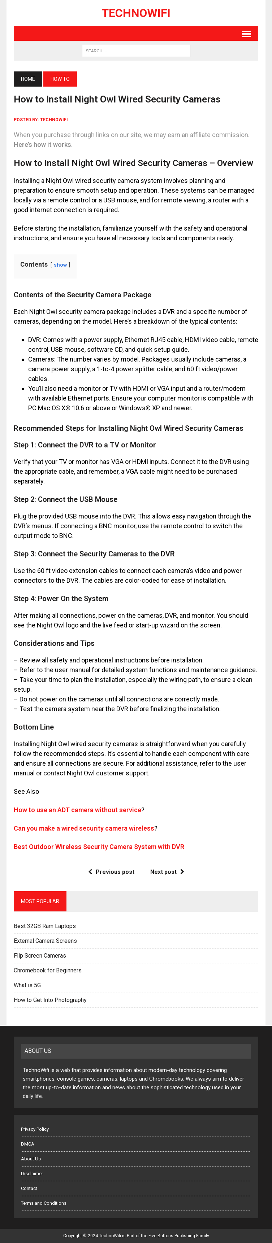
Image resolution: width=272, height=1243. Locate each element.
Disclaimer (32, 1173)
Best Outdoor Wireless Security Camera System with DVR (99, 846)
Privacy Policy (35, 1129)
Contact (29, 1188)
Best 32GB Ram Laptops (45, 926)
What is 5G (27, 985)
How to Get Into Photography (50, 1000)
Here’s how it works (42, 144)
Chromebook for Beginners (48, 970)
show (60, 265)
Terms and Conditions (43, 1203)
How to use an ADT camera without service (77, 810)
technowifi (54, 119)
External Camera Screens (45, 940)
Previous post (111, 871)
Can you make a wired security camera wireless (84, 828)
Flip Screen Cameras (40, 955)
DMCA (27, 1144)
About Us (31, 1158)
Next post (167, 871)
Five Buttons (160, 1235)
